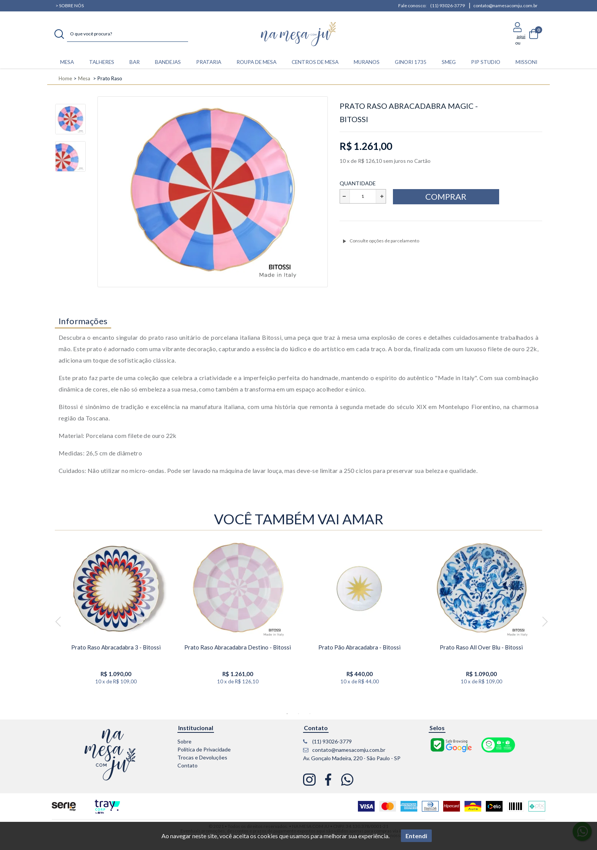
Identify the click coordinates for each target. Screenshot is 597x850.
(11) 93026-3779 (447, 5)
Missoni (526, 62)
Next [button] (545, 622)
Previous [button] (58, 622)
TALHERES (101, 62)
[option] (70, 122)
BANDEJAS (168, 62)
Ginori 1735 (410, 62)
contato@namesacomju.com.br (505, 5)
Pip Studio (485, 62)
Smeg (449, 62)
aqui (521, 36)
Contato (187, 765)
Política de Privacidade (204, 749)
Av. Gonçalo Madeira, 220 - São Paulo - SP (352, 758)
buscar (59, 34)
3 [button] (310, 714)
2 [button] (298, 714)
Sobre (184, 741)
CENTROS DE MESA (315, 62)
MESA (67, 62)
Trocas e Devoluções (202, 757)
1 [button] (287, 714)
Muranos (367, 62)
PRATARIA (208, 62)
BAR (134, 62)
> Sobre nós (70, 5)
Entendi (416, 835)
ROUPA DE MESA (256, 62)
